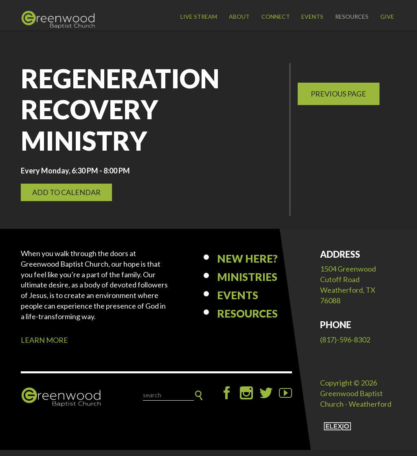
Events (312, 16)
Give (387, 16)
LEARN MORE (44, 346)
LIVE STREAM (198, 16)
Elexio (337, 432)
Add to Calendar (66, 198)
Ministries (247, 282)
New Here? (247, 264)
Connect (275, 16)
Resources (352, 16)
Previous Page (338, 99)
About (239, 16)
